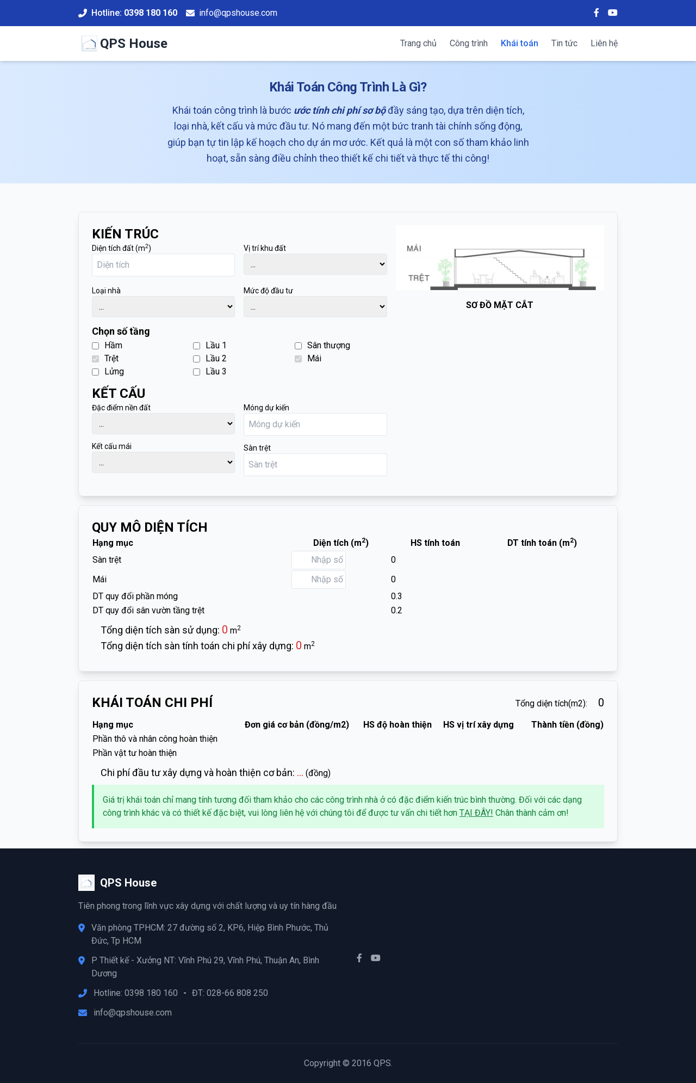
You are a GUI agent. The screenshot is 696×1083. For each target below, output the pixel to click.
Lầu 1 (210, 345)
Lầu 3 (210, 371)
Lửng (108, 371)
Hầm (107, 345)
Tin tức (564, 43)
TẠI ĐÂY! (476, 813)
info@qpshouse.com (238, 13)
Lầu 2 (210, 358)
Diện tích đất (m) (121, 248)
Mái (308, 358)
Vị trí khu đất (265, 248)
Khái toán (519, 43)
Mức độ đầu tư (268, 290)
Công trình (469, 43)
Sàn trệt (257, 448)
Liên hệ (604, 43)
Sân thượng (322, 345)
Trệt (105, 358)
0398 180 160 (150, 13)
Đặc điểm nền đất (121, 407)
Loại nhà (106, 290)
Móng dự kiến (266, 407)
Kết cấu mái (112, 446)
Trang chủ (418, 43)
